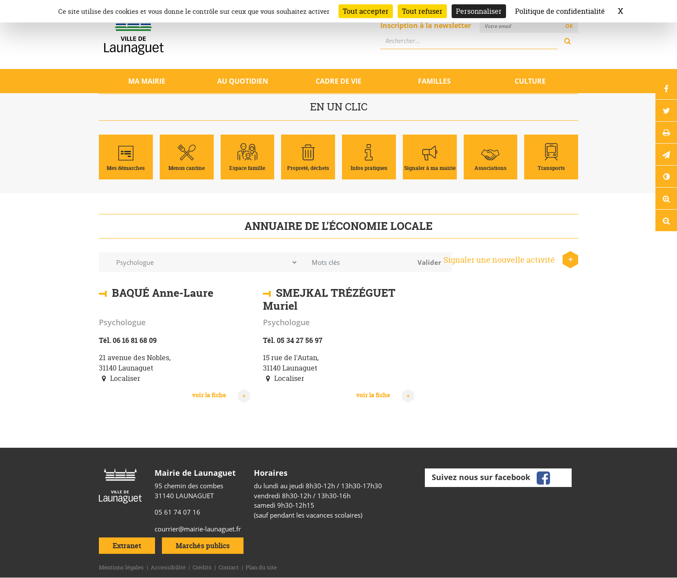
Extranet (127, 545)
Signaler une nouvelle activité (510, 260)
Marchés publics (203, 545)
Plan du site (261, 567)
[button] (666, 154)
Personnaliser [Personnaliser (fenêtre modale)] (479, 11)
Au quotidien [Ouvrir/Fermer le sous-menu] (242, 81)
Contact (228, 567)
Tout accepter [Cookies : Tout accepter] (366, 11)
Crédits (202, 567)
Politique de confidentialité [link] (560, 11)
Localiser (119, 378)
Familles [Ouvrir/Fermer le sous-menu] (434, 81)
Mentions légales (121, 567)
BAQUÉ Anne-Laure (162, 293)
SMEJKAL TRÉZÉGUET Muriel (329, 299)
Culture (530, 81)
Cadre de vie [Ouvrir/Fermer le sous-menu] (338, 81)
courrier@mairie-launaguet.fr (198, 529)
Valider (429, 262)
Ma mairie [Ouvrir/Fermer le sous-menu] (146, 81)
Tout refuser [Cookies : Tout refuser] (422, 11)
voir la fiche (221, 395)
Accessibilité (168, 567)
